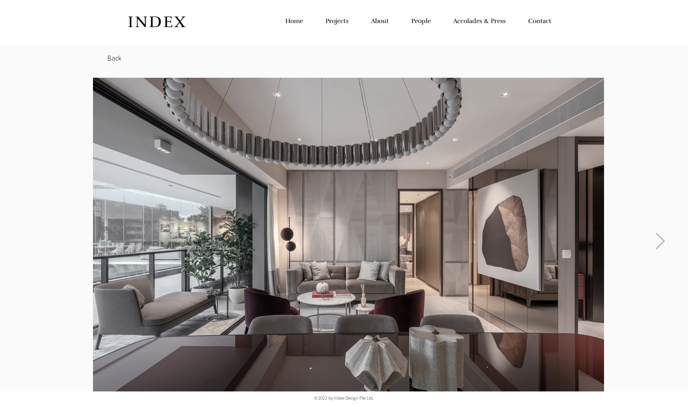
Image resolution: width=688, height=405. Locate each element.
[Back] (114, 58)
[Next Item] (660, 241)
